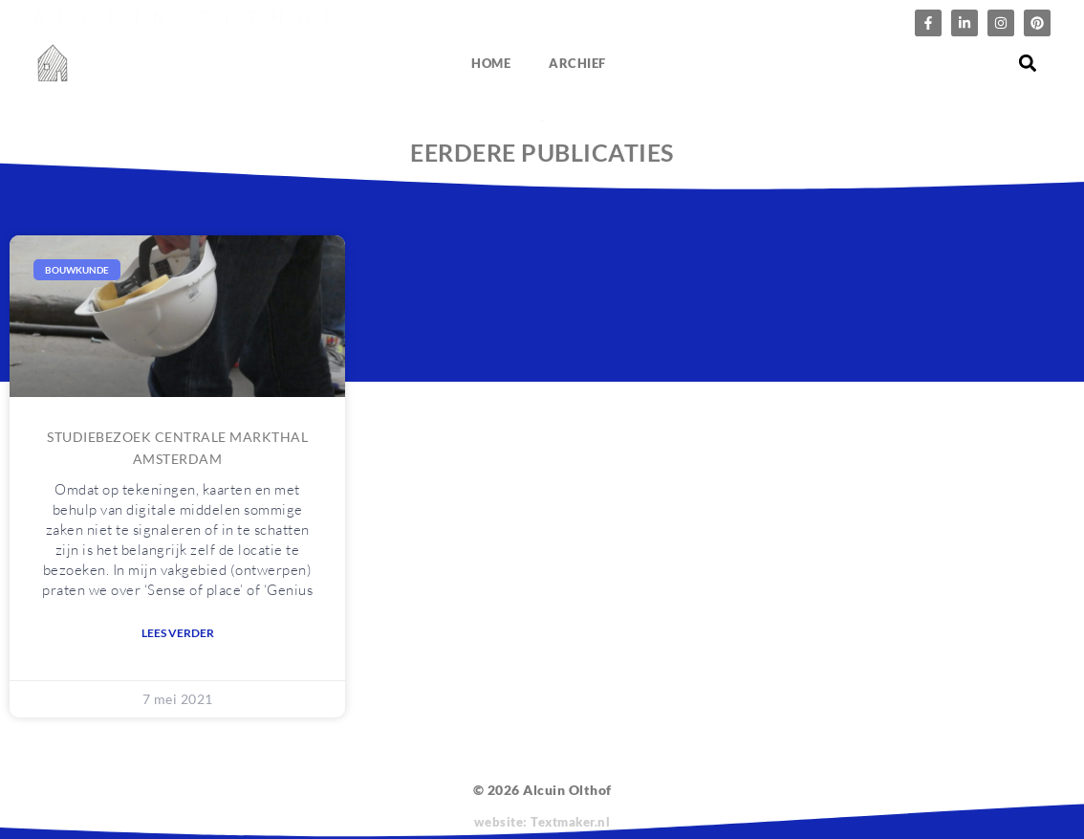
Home (490, 63)
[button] (1028, 63)
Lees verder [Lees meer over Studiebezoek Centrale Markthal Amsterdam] (177, 633)
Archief (577, 63)
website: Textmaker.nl (542, 821)
